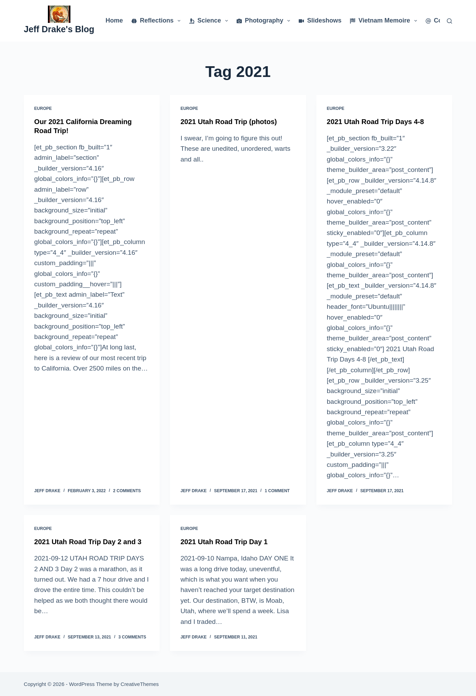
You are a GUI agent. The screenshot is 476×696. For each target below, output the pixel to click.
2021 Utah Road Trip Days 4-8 (375, 121)
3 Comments (132, 637)
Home (114, 20)
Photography (265, 21)
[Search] (449, 21)
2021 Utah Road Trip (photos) (228, 121)
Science (210, 21)
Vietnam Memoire (384, 21)
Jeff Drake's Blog (59, 29)
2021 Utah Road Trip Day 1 (223, 542)
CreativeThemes (140, 684)
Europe (43, 108)
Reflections (157, 21)
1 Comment (277, 490)
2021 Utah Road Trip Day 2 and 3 (88, 542)
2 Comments (127, 490)
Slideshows (320, 20)
